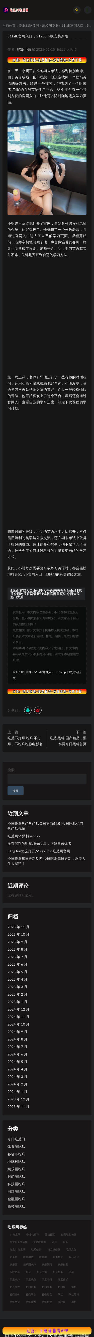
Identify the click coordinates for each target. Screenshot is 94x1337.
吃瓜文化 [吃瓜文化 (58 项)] (71, 1249)
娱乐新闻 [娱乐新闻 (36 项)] (47, 1264)
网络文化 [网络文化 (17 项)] (15, 1301)
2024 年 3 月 (17, 1076)
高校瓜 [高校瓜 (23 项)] (61, 1301)
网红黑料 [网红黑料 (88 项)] (74, 1294)
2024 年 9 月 (17, 1032)
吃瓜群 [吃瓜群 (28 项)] (43, 1256)
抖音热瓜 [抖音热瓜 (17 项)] (58, 1271)
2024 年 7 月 (17, 1046)
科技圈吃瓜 (16, 1184)
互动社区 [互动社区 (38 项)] (50, 1234)
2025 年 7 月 (17, 957)
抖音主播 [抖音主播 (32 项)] (42, 1271)
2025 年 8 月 (17, 949)
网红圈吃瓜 (16, 1191)
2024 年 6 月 (17, 1054)
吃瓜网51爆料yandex (24, 836)
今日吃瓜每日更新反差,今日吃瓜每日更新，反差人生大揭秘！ (46, 861)
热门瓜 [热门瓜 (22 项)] (61, 1286)
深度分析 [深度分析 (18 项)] (63, 1279)
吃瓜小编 (24, 49)
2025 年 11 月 (18, 927)
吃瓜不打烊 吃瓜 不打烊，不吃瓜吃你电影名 (25, 741)
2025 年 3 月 (17, 987)
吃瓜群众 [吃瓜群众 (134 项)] (58, 1256)
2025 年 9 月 (17, 942)
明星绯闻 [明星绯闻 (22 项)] (47, 1279)
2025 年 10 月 (18, 934)
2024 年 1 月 (17, 1091)
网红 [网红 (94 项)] (60, 1294)
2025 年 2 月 (17, 994)
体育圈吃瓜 (16, 1146)
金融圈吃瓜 (16, 1199)
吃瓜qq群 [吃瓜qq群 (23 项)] (36, 1249)
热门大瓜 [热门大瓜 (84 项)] (47, 1286)
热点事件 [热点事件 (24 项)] (15, 1286)
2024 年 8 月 (17, 1039)
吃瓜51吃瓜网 (29, 25)
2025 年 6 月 (17, 964)
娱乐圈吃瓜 (16, 1169)
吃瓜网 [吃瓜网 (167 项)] (13, 1256)
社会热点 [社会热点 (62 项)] (47, 1294)
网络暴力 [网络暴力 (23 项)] (31, 1301)
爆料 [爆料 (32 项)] (73, 1286)
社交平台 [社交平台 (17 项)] (31, 1294)
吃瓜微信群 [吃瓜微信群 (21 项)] (54, 1249)
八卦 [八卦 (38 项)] (54, 1241)
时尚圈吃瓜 (16, 1176)
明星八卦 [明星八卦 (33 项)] (15, 1279)
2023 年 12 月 (18, 1099)
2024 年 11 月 (18, 1017)
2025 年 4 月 (17, 979)
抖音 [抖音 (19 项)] (28, 1271)
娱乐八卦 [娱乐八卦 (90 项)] (74, 1256)
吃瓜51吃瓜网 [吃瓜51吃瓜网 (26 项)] (17, 1249)
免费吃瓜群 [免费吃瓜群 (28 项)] (39, 1241)
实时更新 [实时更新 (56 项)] (15, 1271)
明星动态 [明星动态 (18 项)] (31, 1279)
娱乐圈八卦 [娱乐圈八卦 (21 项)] (29, 1264)
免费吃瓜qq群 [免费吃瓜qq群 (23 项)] (68, 1234)
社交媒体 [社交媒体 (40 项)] (15, 1294)
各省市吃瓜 (16, 1154)
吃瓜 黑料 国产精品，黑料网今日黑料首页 (68, 741)
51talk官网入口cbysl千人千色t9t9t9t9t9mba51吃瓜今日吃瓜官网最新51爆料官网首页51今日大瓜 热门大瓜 (46, 594)
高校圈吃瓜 (50, 25)
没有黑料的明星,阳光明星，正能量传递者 (39, 843)
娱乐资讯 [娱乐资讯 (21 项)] (63, 1264)
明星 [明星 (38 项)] (71, 1271)
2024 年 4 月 (17, 1069)
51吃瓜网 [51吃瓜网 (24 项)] (15, 1234)
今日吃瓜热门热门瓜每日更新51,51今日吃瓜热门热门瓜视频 (45, 826)
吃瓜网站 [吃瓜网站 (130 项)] (28, 1256)
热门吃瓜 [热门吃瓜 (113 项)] (31, 1286)
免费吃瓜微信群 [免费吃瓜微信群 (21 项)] (18, 1241)
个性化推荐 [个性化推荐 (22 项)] (32, 1234)
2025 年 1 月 (17, 1002)
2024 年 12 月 (18, 1009)
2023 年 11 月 (18, 1106)
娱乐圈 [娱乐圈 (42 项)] (13, 1264)
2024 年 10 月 (18, 1024)
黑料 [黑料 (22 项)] (73, 1301)
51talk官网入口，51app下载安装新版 (38, 36)
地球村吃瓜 (16, 1161)
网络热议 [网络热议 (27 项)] (47, 1301)
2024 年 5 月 (17, 1061)
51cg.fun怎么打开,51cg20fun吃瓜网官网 (39, 851)
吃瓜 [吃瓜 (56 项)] (65, 1241)
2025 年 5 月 (17, 972)
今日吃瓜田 (16, 1139)
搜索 (11, 770)
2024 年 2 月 (17, 1084)
